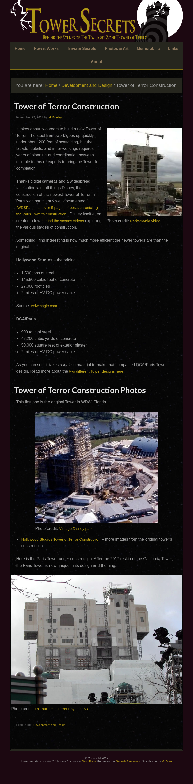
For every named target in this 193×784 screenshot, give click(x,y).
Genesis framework (128, 776)
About (96, 62)
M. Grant (168, 776)
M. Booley (55, 126)
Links (170, 49)
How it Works (48, 49)
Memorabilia (146, 49)
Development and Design (50, 740)
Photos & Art (116, 49)
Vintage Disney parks (78, 543)
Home (23, 49)
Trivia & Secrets (82, 49)
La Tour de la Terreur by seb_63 (63, 724)
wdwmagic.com (45, 321)
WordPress (88, 776)
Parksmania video (146, 229)
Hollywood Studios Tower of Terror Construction (63, 554)
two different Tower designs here (98, 386)
